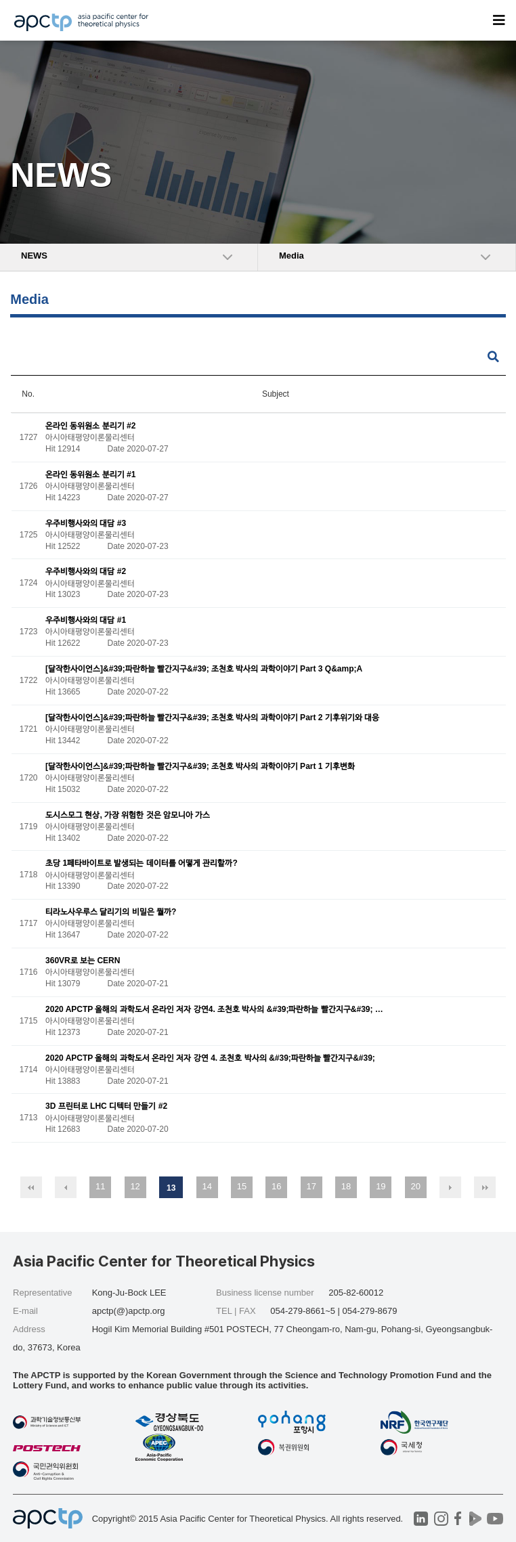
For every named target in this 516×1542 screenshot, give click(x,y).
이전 (66, 1187)
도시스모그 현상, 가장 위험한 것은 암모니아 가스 (127, 815)
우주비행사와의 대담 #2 (85, 572)
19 (380, 1186)
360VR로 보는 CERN (82, 960)
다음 (450, 1187)
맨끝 (485, 1187)
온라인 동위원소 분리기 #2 (90, 426)
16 (276, 1186)
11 (100, 1186)
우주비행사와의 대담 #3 (85, 523)
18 (346, 1186)
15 (241, 1186)
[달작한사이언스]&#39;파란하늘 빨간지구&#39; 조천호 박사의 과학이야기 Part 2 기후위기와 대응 (212, 717)
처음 (31, 1187)
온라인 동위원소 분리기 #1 (90, 474)
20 (415, 1186)
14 (206, 1186)
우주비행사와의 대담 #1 (85, 620)
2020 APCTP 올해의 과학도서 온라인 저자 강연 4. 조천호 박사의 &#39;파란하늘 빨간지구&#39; (210, 1058)
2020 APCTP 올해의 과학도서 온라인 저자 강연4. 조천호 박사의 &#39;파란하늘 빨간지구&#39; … (214, 1009)
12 (134, 1186)
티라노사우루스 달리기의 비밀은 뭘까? (110, 912)
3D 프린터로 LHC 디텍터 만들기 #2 (106, 1106)
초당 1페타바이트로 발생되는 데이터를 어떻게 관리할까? (141, 863)
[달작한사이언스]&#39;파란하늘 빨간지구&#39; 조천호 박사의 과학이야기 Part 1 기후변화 (200, 766)
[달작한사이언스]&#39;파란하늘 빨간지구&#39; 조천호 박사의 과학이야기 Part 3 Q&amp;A (203, 669)
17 (311, 1186)
